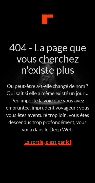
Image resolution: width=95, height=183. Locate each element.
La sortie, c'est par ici (47, 142)
